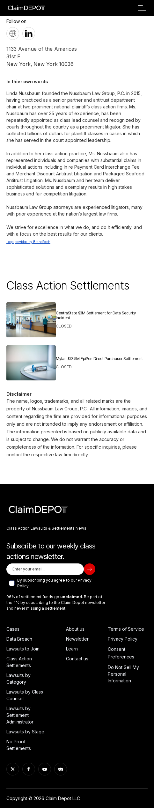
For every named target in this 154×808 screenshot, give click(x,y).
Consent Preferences (121, 652)
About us (75, 629)
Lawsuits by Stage (25, 731)
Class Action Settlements (19, 662)
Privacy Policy (122, 639)
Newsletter (77, 639)
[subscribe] (89, 569)
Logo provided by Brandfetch (28, 242)
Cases (12, 629)
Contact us (77, 658)
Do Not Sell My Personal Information (123, 674)
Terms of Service (126, 629)
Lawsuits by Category (18, 678)
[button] (142, 8)
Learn (72, 648)
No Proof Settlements (18, 745)
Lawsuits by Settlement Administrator (19, 715)
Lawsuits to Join (23, 648)
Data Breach (19, 639)
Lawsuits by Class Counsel (24, 695)
